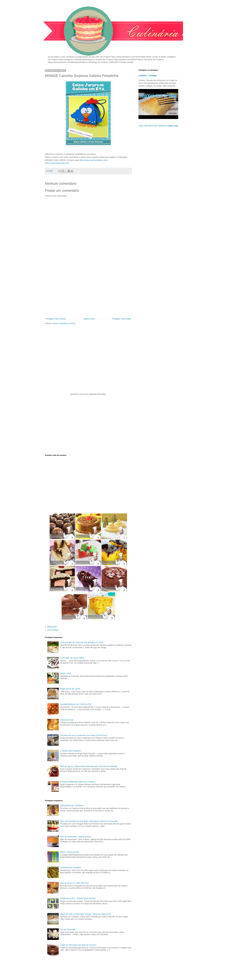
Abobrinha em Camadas (70, 867)
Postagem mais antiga (121, 319)
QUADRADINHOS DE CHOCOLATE (75, 704)
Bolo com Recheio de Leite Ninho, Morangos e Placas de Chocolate (89, 821)
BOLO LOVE (65, 673)
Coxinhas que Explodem (70, 751)
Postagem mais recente (56, 319)
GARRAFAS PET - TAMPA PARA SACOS (77, 898)
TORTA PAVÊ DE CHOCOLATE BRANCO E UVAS (81, 642)
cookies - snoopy (147, 75)
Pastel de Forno (67, 720)
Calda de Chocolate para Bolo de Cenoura (78, 945)
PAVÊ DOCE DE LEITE (70, 689)
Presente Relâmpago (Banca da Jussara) (77, 782)
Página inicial (89, 319)
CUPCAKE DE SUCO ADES (72, 658)
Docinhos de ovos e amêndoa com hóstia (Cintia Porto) (83, 735)
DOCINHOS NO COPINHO (71, 806)
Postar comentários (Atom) (63, 323)
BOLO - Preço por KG (69, 852)
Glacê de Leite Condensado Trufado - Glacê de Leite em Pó (85, 914)
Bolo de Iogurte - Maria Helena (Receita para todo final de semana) (88, 766)
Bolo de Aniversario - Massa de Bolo (75, 837)
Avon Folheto (53, 630)
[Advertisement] (88, 291)
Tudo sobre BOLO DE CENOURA (158, 126)
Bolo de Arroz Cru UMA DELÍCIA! (74, 883)
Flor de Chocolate (67, 929)
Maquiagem (52, 627)
